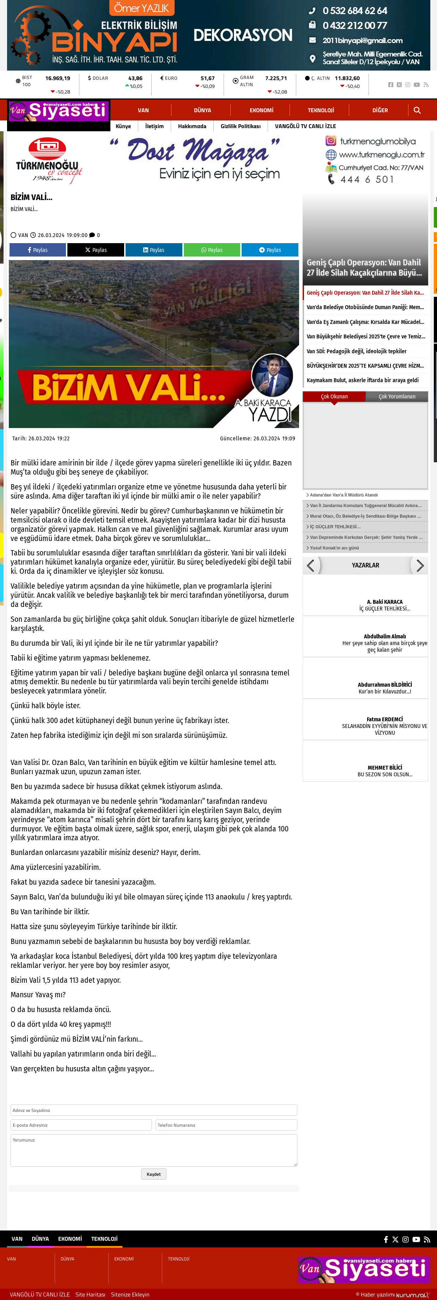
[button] (311, 565)
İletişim (154, 126)
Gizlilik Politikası (241, 126)
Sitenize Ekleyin (130, 1294)
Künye (123, 126)
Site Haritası (90, 1294)
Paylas (38, 250)
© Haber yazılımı (393, 1294)
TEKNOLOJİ (321, 110)
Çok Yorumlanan (397, 396)
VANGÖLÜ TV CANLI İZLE (305, 126)
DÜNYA (202, 110)
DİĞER (380, 110)
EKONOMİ (262, 110)
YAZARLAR (365, 565)
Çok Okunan (334, 396)
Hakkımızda (192, 126)
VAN (143, 110)
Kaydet (154, 1174)
